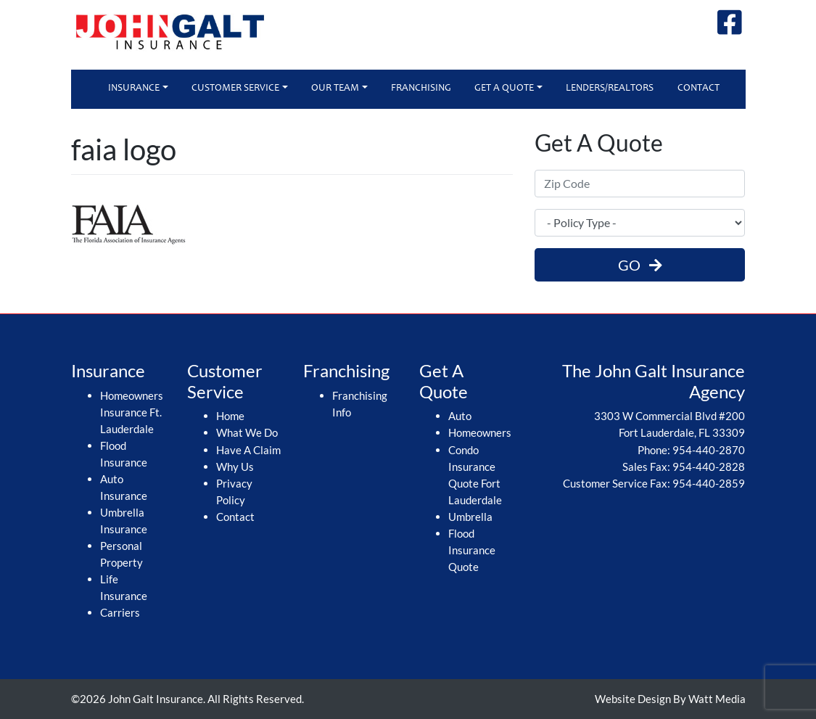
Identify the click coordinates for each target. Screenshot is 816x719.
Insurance (134, 88)
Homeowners (479, 432)
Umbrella (470, 516)
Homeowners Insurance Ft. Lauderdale (131, 412)
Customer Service (235, 88)
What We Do (247, 432)
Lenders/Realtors (610, 88)
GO (640, 265)
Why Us (235, 466)
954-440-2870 (708, 449)
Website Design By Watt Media (670, 698)
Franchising (421, 88)
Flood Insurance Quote (471, 550)
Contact (698, 88)
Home (230, 415)
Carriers (120, 612)
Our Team (335, 88)
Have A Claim (248, 449)
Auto (459, 415)
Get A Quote (504, 88)
